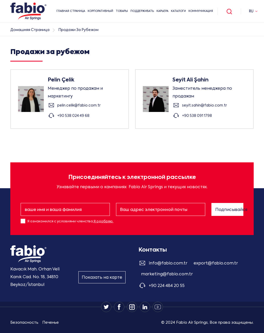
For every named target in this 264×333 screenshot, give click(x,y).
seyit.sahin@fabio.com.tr (204, 105)
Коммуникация (200, 11)
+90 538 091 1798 (197, 115)
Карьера (162, 11)
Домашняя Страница (30, 30)
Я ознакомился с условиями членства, (70, 221)
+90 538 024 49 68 (73, 115)
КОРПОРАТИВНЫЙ (100, 11)
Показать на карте (102, 278)
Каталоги (178, 11)
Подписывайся (229, 210)
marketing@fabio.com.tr (167, 274)
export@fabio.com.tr (216, 263)
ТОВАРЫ (122, 11)
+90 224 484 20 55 (167, 286)
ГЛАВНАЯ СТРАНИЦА (70, 11)
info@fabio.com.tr (168, 263)
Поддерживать (142, 11)
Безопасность (24, 322)
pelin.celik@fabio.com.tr (79, 105)
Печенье (50, 322)
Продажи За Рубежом (78, 30)
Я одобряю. (103, 221)
